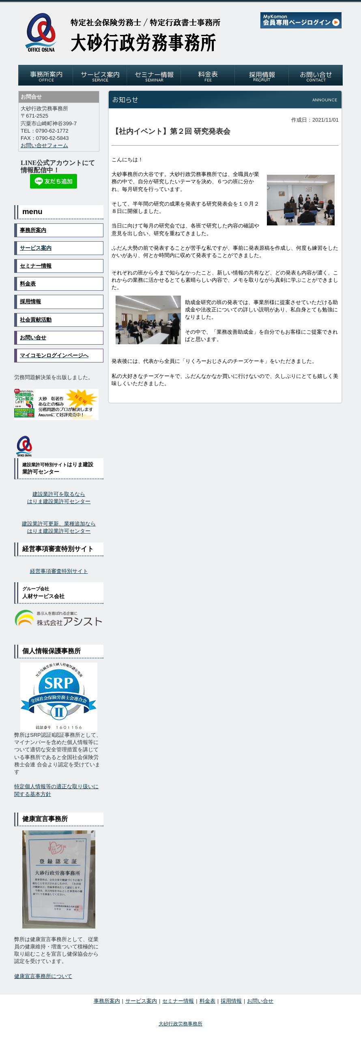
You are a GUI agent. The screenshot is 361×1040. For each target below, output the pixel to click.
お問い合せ (260, 1001)
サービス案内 (36, 248)
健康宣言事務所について (43, 976)
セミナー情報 (178, 1001)
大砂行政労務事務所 (180, 1024)
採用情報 (231, 1001)
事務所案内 (107, 1001)
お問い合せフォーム (44, 145)
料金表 (207, 1001)
